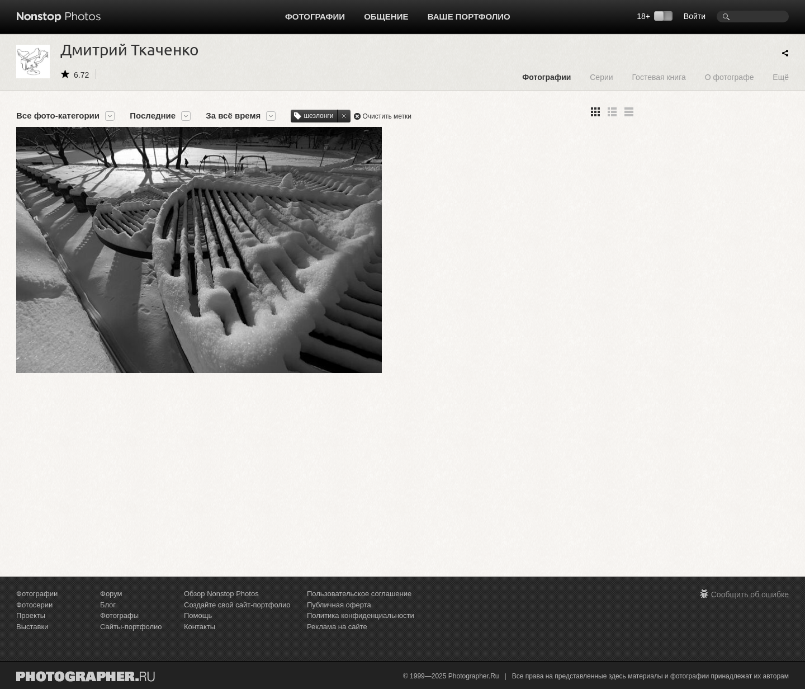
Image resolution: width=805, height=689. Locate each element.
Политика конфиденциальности (360, 615)
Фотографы (119, 615)
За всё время (233, 115)
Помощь (198, 615)
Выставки (32, 626)
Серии (601, 77)
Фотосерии (34, 605)
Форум (111, 593)
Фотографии (315, 16)
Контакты (199, 626)
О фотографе (729, 77)
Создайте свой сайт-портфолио (237, 605)
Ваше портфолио (469, 16)
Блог (108, 605)
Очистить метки (386, 116)
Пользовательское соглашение (359, 593)
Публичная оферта (339, 605)
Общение (386, 16)
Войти (694, 16)
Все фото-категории (58, 115)
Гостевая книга (658, 77)
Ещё (781, 77)
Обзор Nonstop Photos (221, 593)
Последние (153, 115)
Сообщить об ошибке (750, 594)
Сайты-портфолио (131, 626)
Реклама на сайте (337, 626)
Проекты (30, 615)
